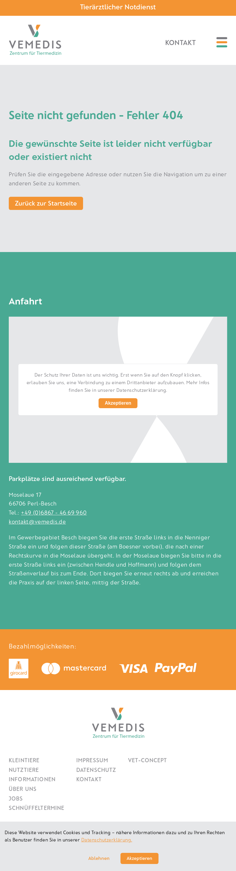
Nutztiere (24, 769)
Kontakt (180, 42)
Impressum (92, 760)
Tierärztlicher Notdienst (118, 6)
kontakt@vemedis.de (37, 521)
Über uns (23, 788)
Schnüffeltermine (36, 807)
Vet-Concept (147, 760)
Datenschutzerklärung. (106, 839)
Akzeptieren (118, 403)
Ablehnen (99, 858)
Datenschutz (96, 769)
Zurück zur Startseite (46, 203)
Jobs (16, 798)
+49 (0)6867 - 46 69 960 (54, 512)
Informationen (32, 779)
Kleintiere (24, 760)
